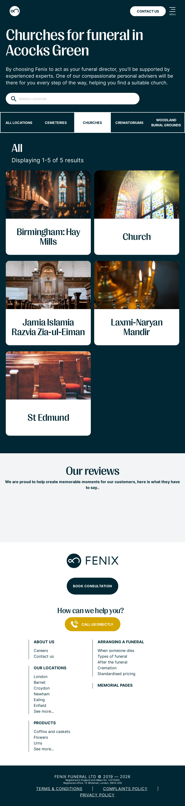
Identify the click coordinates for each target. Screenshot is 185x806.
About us (44, 642)
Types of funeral (112, 656)
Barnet (40, 682)
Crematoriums (129, 123)
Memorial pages (115, 685)
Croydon (42, 688)
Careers (41, 650)
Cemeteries (56, 123)
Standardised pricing (116, 673)
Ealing (39, 699)
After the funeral (112, 662)
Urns (38, 743)
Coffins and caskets (52, 731)
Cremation (107, 667)
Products (45, 723)
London (40, 676)
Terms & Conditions (59, 788)
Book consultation (92, 586)
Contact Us (148, 11)
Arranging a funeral (121, 642)
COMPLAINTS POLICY (125, 788)
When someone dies (116, 650)
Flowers (41, 737)
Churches (92, 123)
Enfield (40, 705)
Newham (42, 693)
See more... (44, 711)
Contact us (44, 656)
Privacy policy (97, 794)
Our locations (50, 668)
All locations (19, 123)
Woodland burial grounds (166, 122)
